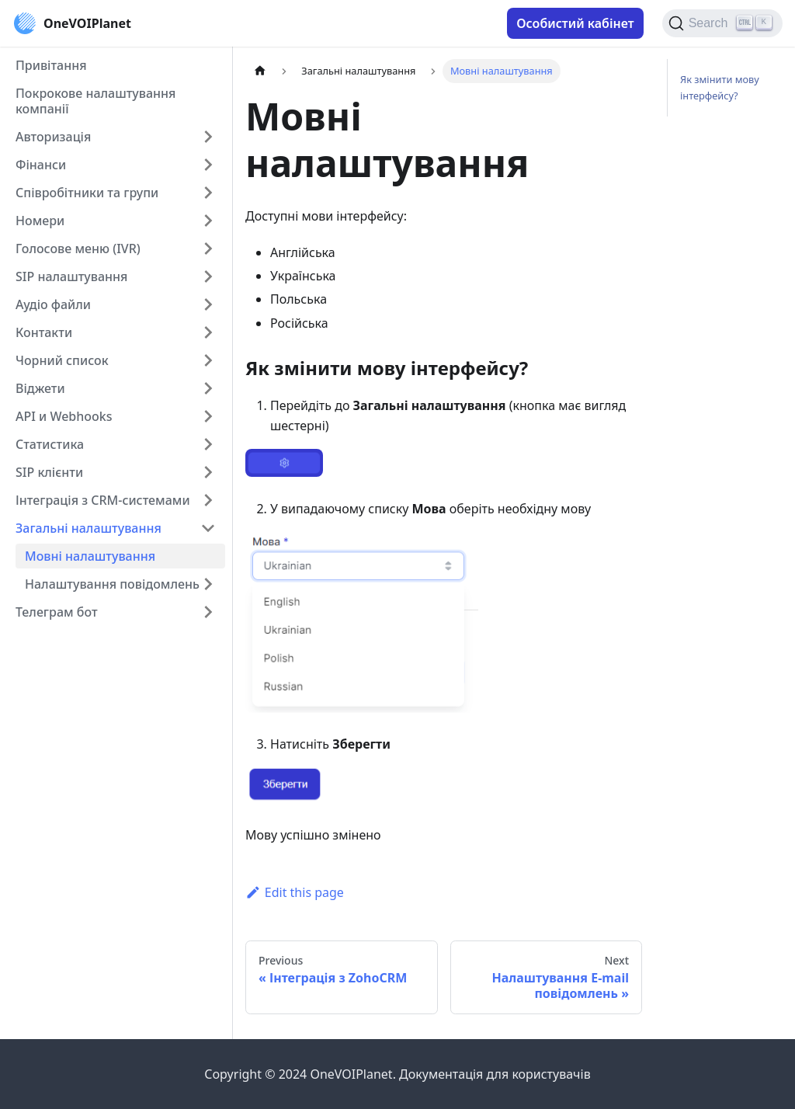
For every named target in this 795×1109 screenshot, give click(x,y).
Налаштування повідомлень (112, 584)
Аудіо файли (53, 304)
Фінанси (41, 164)
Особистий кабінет (575, 23)
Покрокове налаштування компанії (95, 101)
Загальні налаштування (88, 528)
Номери (40, 220)
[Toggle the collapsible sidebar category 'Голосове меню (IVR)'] (208, 248)
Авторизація (53, 136)
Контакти (44, 332)
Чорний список (62, 360)
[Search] (722, 23)
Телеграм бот (57, 612)
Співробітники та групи (87, 192)
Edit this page (294, 892)
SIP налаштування (71, 276)
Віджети (40, 388)
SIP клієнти (49, 472)
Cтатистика (50, 444)
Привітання (51, 65)
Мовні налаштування (90, 556)
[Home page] (260, 71)
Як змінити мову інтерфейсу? (719, 87)
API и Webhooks (64, 416)
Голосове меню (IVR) (78, 248)
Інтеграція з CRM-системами (103, 500)
